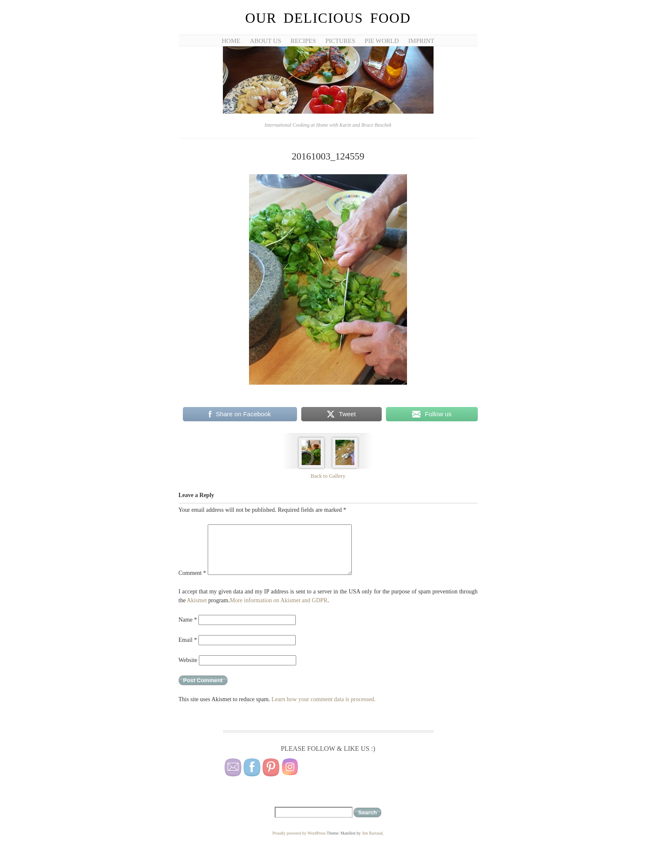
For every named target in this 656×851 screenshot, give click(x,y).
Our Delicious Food (328, 18)
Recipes (303, 40)
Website (188, 660)
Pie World (382, 40)
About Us (265, 40)
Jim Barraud (372, 833)
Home (231, 40)
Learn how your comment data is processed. (323, 699)
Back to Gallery (328, 476)
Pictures (340, 40)
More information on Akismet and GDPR (278, 600)
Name (188, 620)
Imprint (421, 40)
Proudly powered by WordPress (299, 833)
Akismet (196, 600)
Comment (192, 573)
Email (188, 640)
